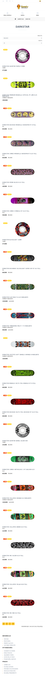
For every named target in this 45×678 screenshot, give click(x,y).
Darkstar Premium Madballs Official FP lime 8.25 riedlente (19, 95)
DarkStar (27, 19)
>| (13, 623)
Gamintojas (21, 19)
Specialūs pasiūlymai (9, 671)
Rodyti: (40, 40)
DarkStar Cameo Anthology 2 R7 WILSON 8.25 (18, 469)
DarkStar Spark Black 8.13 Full (13, 182)
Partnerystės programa (11, 669)
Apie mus (6, 639)
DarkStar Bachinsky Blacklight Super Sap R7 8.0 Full (21, 268)
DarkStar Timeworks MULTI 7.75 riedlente (17, 326)
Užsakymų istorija (9, 657)
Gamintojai (7, 664)
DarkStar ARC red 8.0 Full (11, 613)
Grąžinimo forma (9, 655)
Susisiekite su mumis (9, 651)
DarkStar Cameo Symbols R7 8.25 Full (15, 211)
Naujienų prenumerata (10, 673)
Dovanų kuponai (8, 667)
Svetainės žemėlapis (9, 645)
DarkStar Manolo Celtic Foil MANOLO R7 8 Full (19, 383)
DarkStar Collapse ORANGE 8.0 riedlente (16, 498)
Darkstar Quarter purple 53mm (13, 66)
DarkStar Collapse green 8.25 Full (14, 527)
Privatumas (7, 641)
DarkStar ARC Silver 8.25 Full (12, 555)
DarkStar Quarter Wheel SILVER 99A (15, 441)
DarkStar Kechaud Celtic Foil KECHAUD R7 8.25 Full (20, 412)
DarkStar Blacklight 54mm (12, 239)
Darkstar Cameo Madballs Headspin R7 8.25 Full (19, 153)
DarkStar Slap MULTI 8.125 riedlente (15, 297)
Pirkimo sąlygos (8, 643)
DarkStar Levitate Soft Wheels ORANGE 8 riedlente (20, 354)
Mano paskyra (8, 653)
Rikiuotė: (40, 35)
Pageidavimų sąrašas (10, 659)
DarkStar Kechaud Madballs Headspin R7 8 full (19, 125)
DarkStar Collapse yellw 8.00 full (14, 584)
